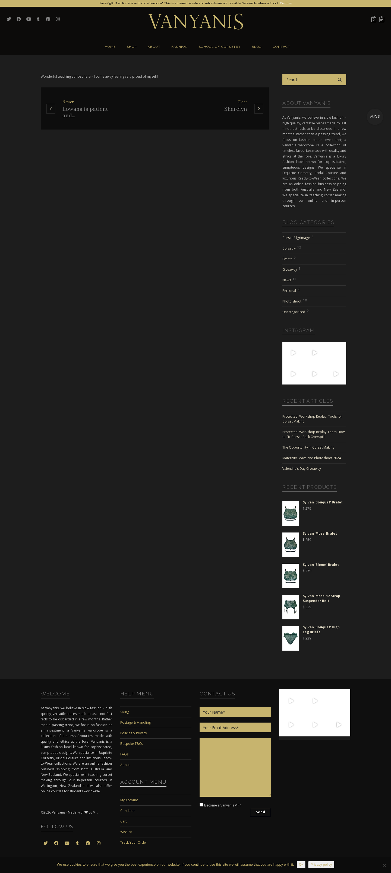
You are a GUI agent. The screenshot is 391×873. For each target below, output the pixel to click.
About (125, 764)
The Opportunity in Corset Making (308, 447)
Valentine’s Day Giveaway (301, 468)
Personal (290, 290)
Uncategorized (295, 311)
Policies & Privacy (133, 733)
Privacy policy (321, 864)
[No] (384, 865)
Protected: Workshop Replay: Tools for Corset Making (312, 419)
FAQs (124, 754)
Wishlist (126, 832)
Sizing (124, 712)
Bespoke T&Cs (131, 743)
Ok (301, 864)
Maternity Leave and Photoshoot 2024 (311, 458)
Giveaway (291, 269)
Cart (123, 821)
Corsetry (291, 248)
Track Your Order (133, 842)
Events (289, 258)
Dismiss (286, 3)
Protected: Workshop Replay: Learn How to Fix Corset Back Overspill (313, 434)
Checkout (127, 810)
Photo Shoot (294, 301)
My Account (129, 800)
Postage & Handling (135, 722)
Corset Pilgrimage (297, 237)
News (289, 279)
